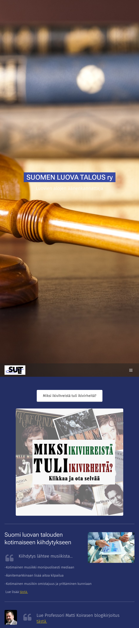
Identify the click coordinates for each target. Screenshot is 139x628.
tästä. (42, 621)
